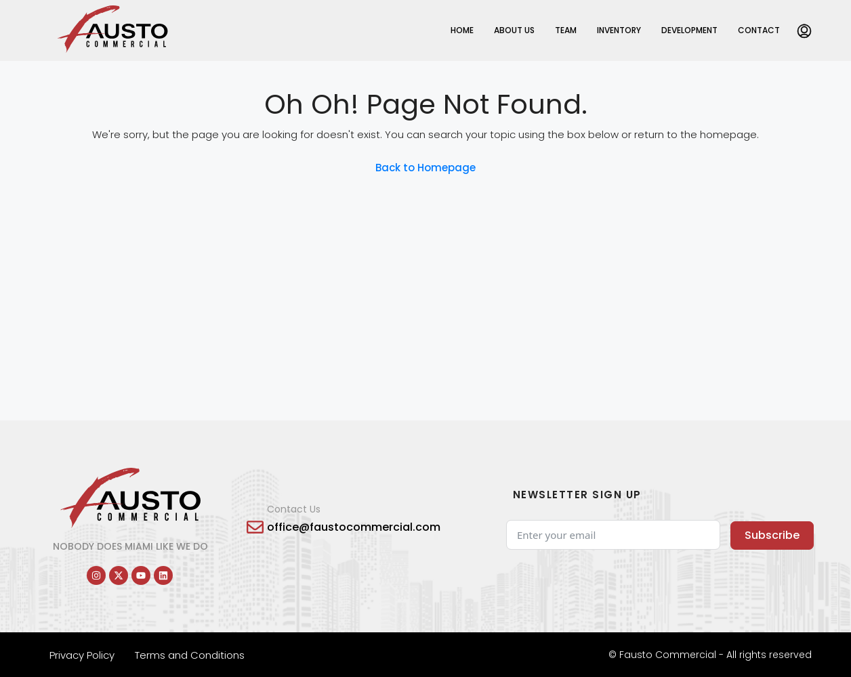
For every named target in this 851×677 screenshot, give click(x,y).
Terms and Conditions (190, 655)
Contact (759, 30)
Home (462, 30)
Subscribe (772, 535)
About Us (514, 30)
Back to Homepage (425, 167)
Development (689, 30)
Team (566, 30)
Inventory (619, 30)
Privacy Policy (82, 655)
